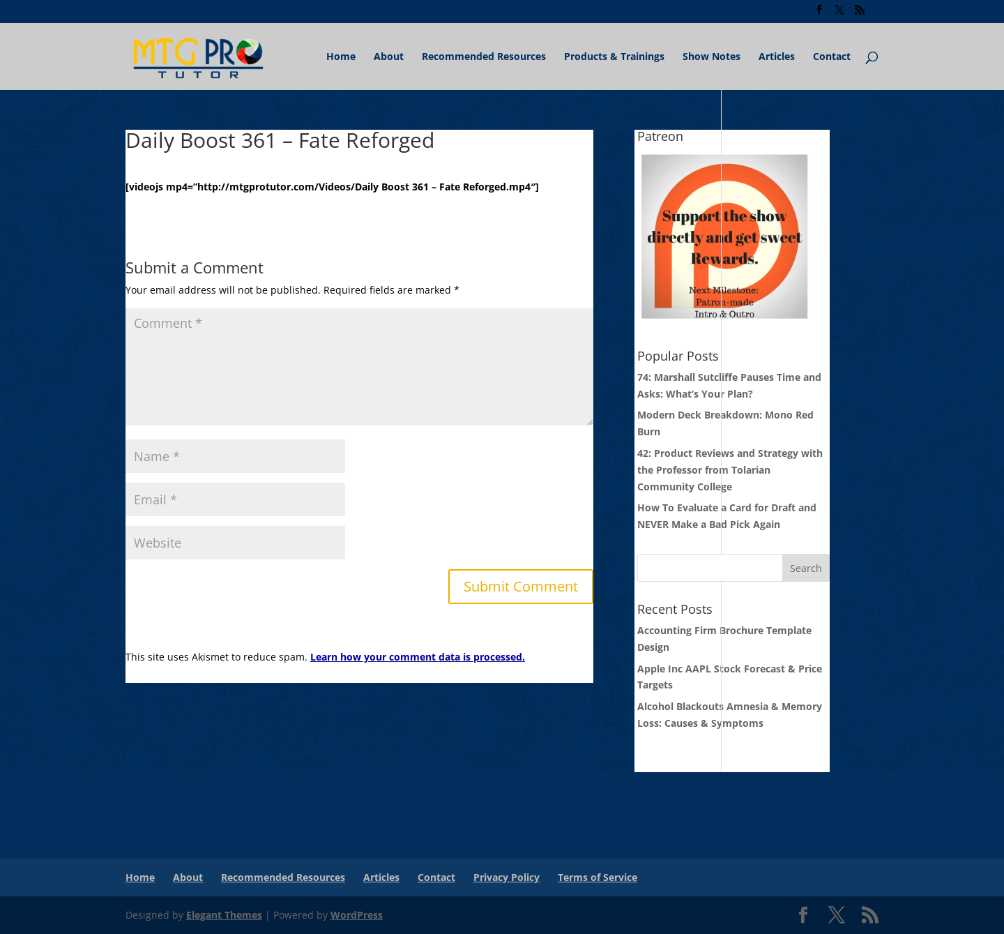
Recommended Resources (484, 57)
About (389, 57)
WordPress (356, 914)
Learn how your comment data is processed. (417, 656)
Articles (777, 57)
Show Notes (711, 57)
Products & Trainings (614, 57)
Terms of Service (597, 877)
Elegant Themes (224, 914)
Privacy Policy (506, 877)
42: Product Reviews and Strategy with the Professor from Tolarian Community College (730, 469)
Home (341, 57)
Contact (832, 57)
